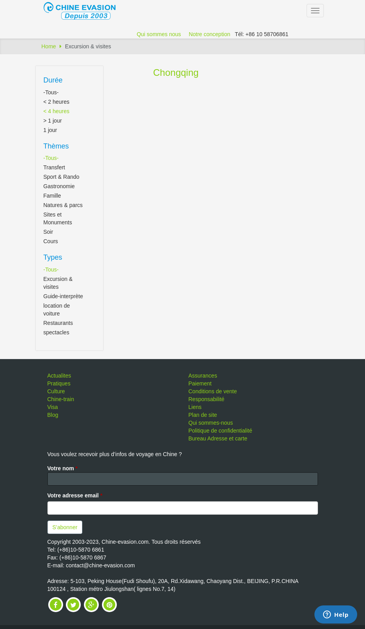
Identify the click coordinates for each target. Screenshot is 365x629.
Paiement (200, 383)
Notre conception (209, 34)
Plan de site (203, 415)
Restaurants (58, 323)
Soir (48, 232)
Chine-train (60, 399)
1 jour (50, 130)
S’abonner (65, 527)
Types (53, 257)
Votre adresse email (75, 495)
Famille (52, 196)
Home (49, 46)
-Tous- (51, 92)
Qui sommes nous (159, 34)
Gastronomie (59, 186)
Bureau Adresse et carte (218, 438)
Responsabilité (207, 399)
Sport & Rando (62, 177)
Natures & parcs (63, 205)
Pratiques (59, 383)
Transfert (54, 167)
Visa (52, 407)
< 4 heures (57, 111)
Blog (52, 415)
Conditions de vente (213, 391)
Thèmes (56, 146)
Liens (195, 407)
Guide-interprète (63, 296)
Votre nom (62, 468)
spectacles (56, 332)
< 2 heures (57, 102)
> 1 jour (53, 120)
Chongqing (176, 72)
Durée (53, 80)
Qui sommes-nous (211, 423)
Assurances (203, 375)
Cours (51, 241)
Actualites (59, 375)
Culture (56, 391)
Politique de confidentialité (220, 430)
